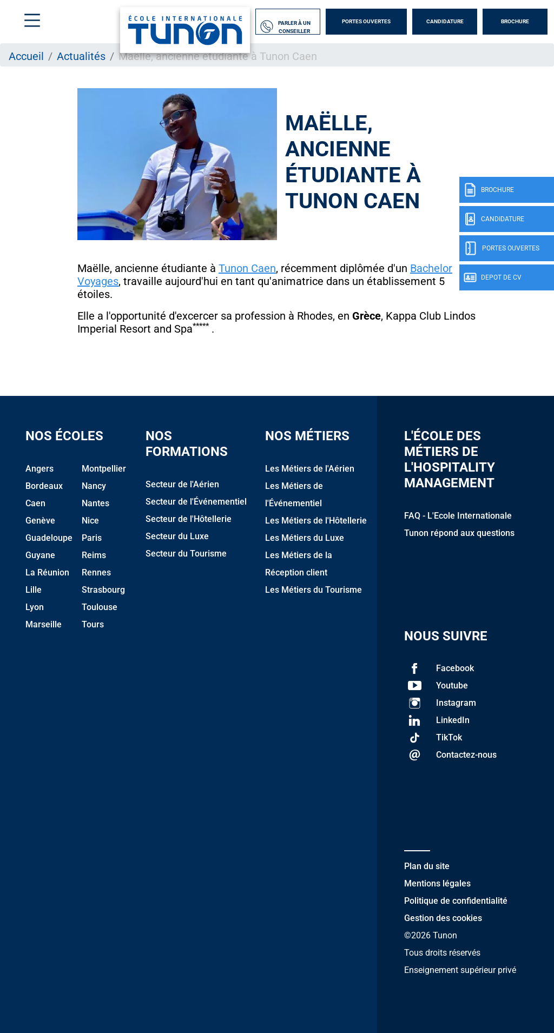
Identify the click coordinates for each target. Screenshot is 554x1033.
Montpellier (104, 468)
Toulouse (99, 607)
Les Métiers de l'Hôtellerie (316, 520)
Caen (35, 503)
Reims (94, 555)
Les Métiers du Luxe (304, 538)
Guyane (40, 555)
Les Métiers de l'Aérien (309, 468)
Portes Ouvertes (366, 21)
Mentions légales (437, 883)
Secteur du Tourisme (186, 553)
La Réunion (47, 572)
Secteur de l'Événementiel (196, 501)
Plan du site (427, 866)
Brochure (515, 21)
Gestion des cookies (443, 918)
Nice (90, 520)
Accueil (26, 56)
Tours (93, 624)
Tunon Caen (247, 268)
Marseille (43, 624)
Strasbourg (103, 590)
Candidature (445, 21)
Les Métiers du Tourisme (313, 590)
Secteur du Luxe (177, 536)
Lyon (34, 607)
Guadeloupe (48, 538)
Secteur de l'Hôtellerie (189, 519)
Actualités (81, 56)
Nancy (94, 486)
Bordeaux (44, 486)
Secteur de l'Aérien (182, 484)
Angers (39, 468)
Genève (40, 520)
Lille (33, 590)
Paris (92, 538)
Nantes (95, 503)
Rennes (96, 572)
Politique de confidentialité (455, 901)
